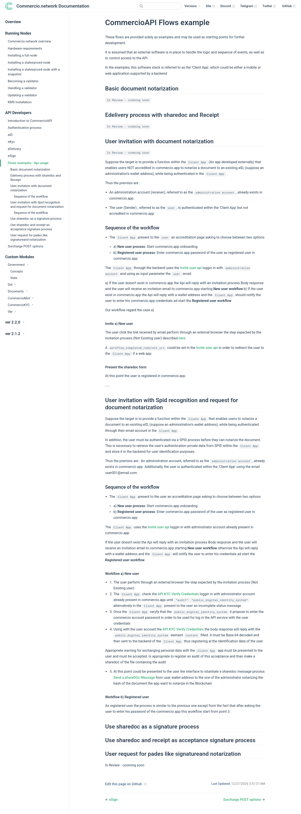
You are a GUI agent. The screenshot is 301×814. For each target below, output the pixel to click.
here (181, 338)
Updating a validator (22, 95)
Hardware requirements (25, 48)
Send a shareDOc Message (134, 677)
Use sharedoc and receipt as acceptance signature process (31, 227)
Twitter (269, 6)
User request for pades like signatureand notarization (28, 238)
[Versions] (193, 6)
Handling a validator (22, 88)
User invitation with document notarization (31, 188)
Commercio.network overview (29, 41)
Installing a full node (22, 55)
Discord (227, 6)
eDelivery (14, 149)
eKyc (11, 142)
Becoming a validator (23, 81)
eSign (12, 156)
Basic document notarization (30, 169)
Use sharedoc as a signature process (35, 219)
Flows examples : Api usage (28, 163)
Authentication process (24, 128)
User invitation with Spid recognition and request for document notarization (37, 205)
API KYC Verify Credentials (178, 594)
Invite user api (191, 268)
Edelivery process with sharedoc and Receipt (35, 178)
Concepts (16, 271)
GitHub (289, 6)
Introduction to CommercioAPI (30, 121)
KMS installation (20, 102)
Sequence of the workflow (31, 196)
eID (10, 135)
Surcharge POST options (25, 246)
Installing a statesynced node (29, 62)
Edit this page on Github (123, 784)
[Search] (159, 6)
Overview (13, 22)
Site (210, 6)
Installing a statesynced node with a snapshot (34, 72)
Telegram (248, 6)
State (13, 278)
